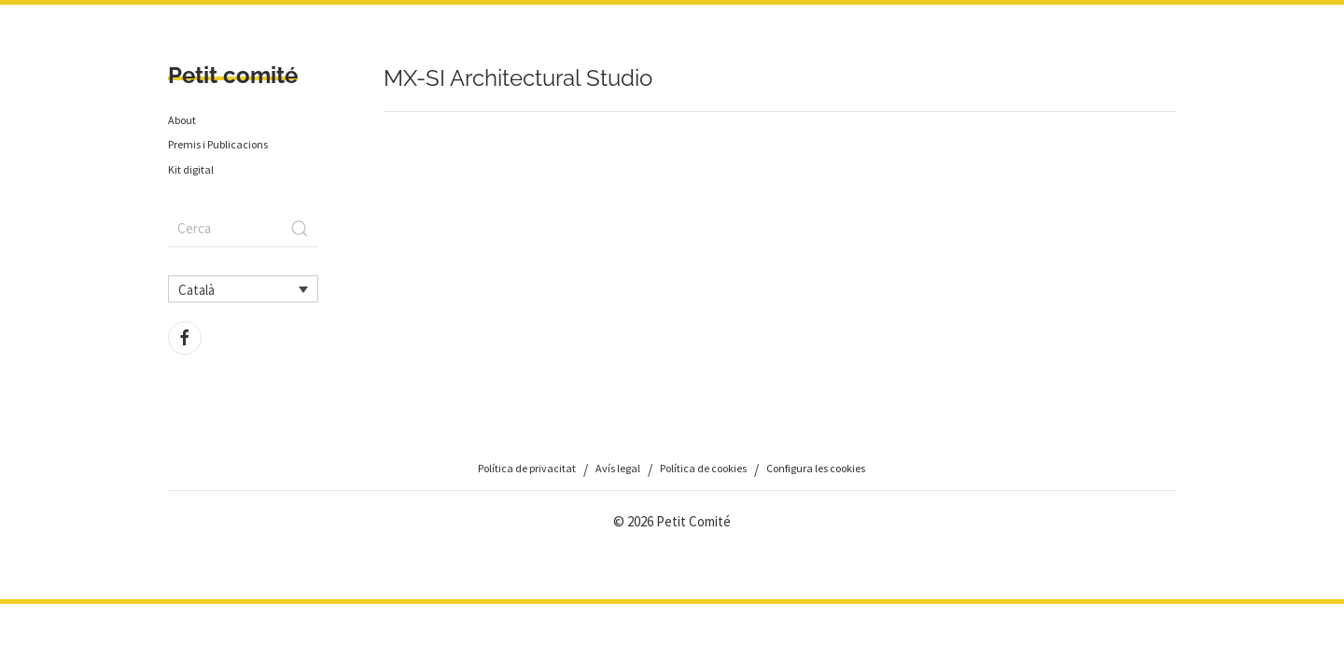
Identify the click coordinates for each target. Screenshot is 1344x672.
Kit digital (191, 169)
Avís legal (617, 468)
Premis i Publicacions (218, 144)
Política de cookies (703, 468)
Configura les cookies (815, 468)
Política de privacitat (527, 468)
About (182, 120)
